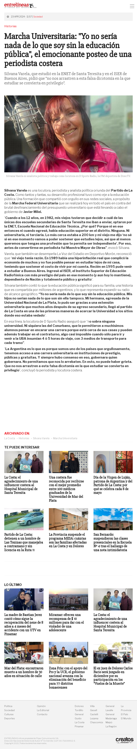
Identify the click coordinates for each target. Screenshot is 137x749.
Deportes (9, 718)
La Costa (9, 438)
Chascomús (96, 722)
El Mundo (126, 718)
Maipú (109, 722)
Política (8, 706)
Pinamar (79, 726)
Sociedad (38, 16)
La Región (111, 726)
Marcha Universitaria (65, 438)
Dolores (79, 706)
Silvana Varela (41, 438)
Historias (24, 438)
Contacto (42, 714)
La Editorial (43, 710)
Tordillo (79, 710)
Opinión (41, 706)
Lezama (94, 718)
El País (124, 714)
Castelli (94, 714)
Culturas (9, 714)
